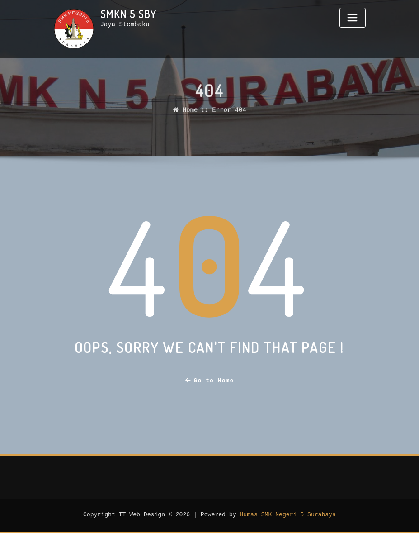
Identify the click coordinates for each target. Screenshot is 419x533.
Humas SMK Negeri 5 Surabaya (288, 515)
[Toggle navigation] (352, 18)
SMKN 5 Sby (128, 14)
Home (190, 115)
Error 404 (229, 115)
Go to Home (209, 381)
